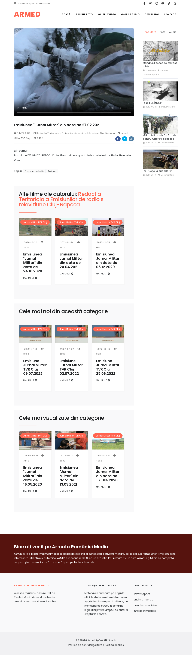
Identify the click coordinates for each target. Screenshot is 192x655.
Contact (170, 14)
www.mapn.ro (142, 594)
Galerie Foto (84, 14)
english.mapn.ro (143, 599)
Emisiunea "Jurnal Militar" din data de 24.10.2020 (32, 263)
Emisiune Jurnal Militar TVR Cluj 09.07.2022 (35, 367)
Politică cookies (114, 645)
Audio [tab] (172, 32)
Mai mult (30, 277)
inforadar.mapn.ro (145, 611)
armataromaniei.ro (145, 605)
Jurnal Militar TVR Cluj (35, 222)
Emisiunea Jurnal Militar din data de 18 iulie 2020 (108, 474)
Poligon (52, 171)
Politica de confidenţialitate (85, 645)
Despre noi (152, 14)
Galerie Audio (130, 14)
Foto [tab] (163, 32)
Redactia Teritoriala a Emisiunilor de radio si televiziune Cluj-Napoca (74, 133)
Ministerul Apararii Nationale (34, 3)
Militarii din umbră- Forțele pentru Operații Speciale (159, 137)
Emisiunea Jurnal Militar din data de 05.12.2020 (108, 260)
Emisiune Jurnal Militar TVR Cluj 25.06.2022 (108, 367)
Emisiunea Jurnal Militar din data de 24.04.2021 (71, 260)
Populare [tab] (150, 32)
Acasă (66, 14)
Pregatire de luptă (34, 171)
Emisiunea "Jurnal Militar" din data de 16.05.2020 (32, 476)
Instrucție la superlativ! (157, 171)
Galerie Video (107, 14)
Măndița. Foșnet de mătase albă (160, 64)
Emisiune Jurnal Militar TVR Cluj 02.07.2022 (71, 367)
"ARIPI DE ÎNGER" (153, 103)
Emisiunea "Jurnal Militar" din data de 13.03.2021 (69, 476)
